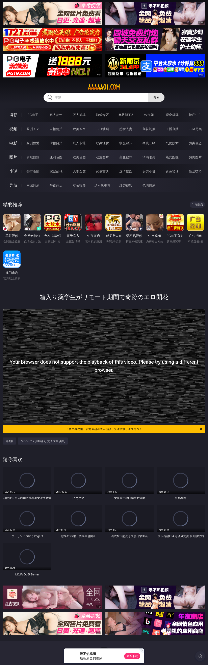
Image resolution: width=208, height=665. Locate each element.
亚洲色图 (56, 157)
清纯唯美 (148, 157)
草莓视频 (79, 185)
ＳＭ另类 (195, 129)
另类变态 (195, 143)
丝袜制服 (148, 129)
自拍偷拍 (56, 129)
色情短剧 (148, 185)
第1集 (9, 441)
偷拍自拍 (56, 143)
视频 (13, 129)
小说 (13, 171)
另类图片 (195, 157)
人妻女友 (79, 171)
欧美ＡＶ (79, 129)
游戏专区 (102, 115)
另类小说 (148, 171)
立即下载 (132, 656)
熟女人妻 (125, 129)
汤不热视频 (102, 185)
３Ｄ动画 (102, 129)
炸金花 (149, 115)
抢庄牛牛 (195, 115)
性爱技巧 (195, 171)
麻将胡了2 (125, 115)
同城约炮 (32, 185)
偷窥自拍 (32, 157)
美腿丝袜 (125, 157)
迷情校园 (125, 171)
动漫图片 (102, 157)
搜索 (156, 97)
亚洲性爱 (32, 143)
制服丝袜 (125, 143)
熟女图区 (172, 157)
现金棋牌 (172, 115)
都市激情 (32, 171)
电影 (13, 143)
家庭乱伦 (56, 171)
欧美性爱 (102, 143)
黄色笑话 (172, 171)
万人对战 (79, 115)
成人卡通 (79, 143)
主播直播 (172, 129)
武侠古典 (102, 171)
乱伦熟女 (172, 143)
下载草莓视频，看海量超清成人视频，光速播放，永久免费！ (134, 429)
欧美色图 (79, 157)
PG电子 (32, 115)
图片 (13, 157)
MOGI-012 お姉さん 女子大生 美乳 (43, 441)
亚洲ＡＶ (32, 129)
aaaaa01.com (104, 87)
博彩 (13, 114)
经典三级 (148, 143)
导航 (13, 185)
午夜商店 (56, 185)
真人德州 (56, 115)
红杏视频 (125, 185)
